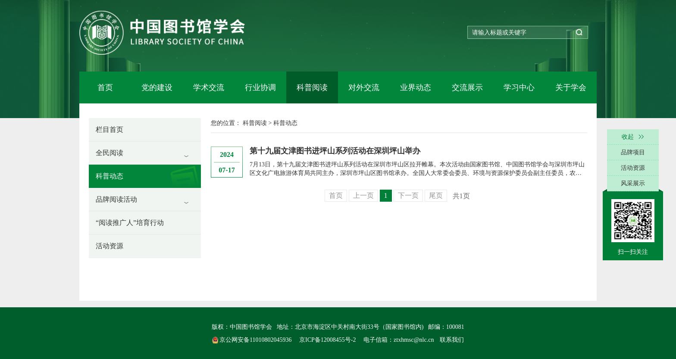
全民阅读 (109, 152)
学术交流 (208, 87)
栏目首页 (109, 129)
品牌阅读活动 (116, 199)
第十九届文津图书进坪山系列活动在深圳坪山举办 (335, 151)
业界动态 (415, 87)
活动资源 (109, 246)
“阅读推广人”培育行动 (130, 222)
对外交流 (363, 87)
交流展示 (467, 87)
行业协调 (260, 87)
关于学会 (570, 87)
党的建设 (156, 87)
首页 (105, 87)
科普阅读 (312, 87)
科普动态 (109, 176)
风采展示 (633, 183)
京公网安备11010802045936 (252, 340)
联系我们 (452, 340)
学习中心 (519, 87)
